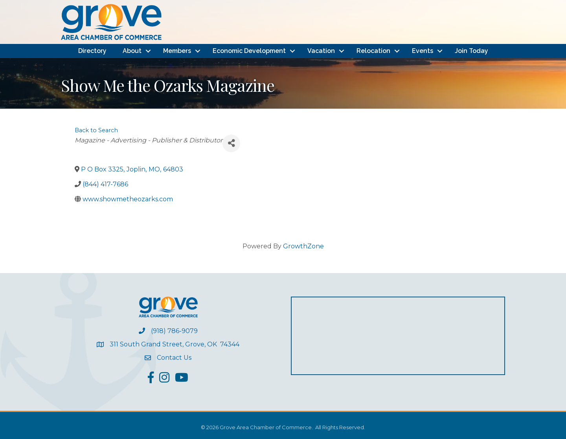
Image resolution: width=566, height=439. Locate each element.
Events (422, 51)
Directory (92, 51)
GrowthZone (303, 246)
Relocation (373, 51)
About (132, 51)
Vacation (321, 51)
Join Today (471, 51)
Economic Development (249, 51)
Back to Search (96, 130)
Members (177, 51)
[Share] (231, 143)
